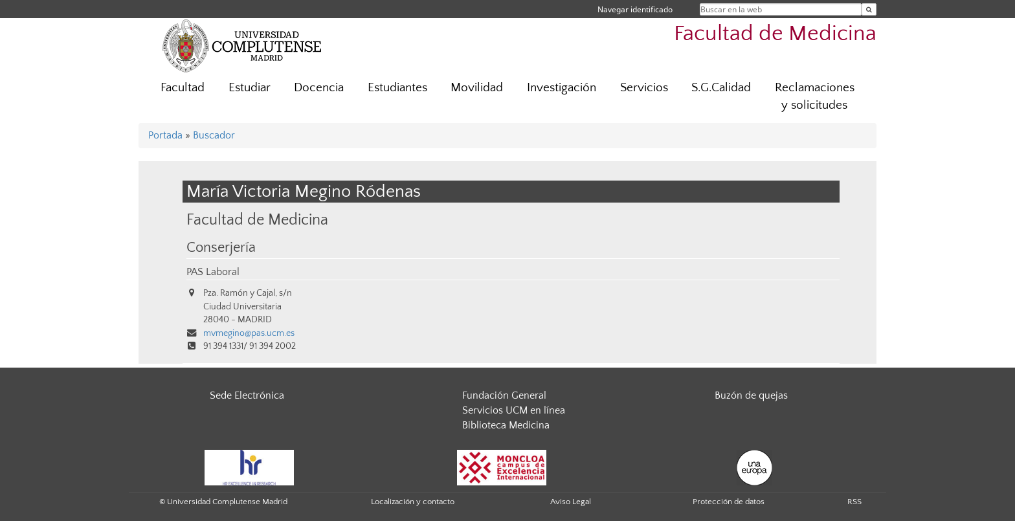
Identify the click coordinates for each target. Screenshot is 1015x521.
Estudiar (250, 87)
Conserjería (221, 248)
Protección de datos (728, 501)
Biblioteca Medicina (506, 425)
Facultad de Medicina (775, 34)
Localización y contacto (412, 501)
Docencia (319, 87)
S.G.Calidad (721, 87)
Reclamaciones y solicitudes (814, 96)
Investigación (561, 87)
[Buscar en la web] (869, 9)
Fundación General (504, 395)
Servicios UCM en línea (513, 410)
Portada (165, 135)
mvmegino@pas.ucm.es (249, 333)
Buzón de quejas (751, 395)
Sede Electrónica (247, 395)
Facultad (183, 87)
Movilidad (477, 87)
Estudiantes (397, 87)
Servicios (644, 87)
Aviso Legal (570, 501)
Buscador (214, 135)
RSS (854, 501)
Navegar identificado (635, 9)
